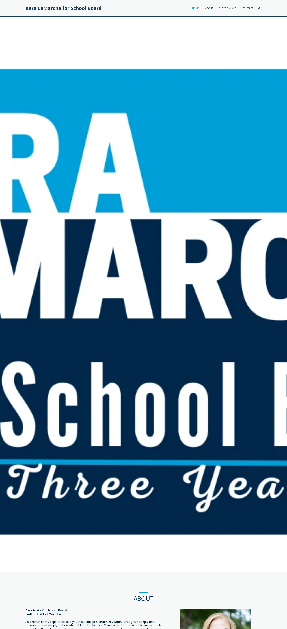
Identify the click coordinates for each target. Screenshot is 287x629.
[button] (258, 8)
